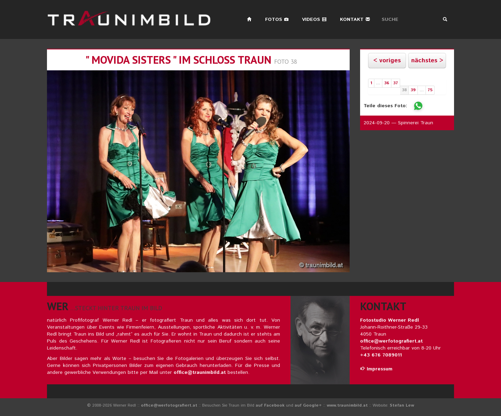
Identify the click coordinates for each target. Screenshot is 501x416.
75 (430, 90)
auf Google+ (308, 405)
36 (386, 83)
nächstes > (427, 60)
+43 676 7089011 (381, 355)
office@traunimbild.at (200, 372)
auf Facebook (270, 405)
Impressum (376, 369)
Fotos (277, 19)
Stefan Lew (402, 405)
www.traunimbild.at (347, 405)
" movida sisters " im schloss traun (178, 60)
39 (413, 90)
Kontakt (355, 19)
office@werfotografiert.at (391, 341)
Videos (314, 19)
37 (395, 83)
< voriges (387, 60)
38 (404, 90)
